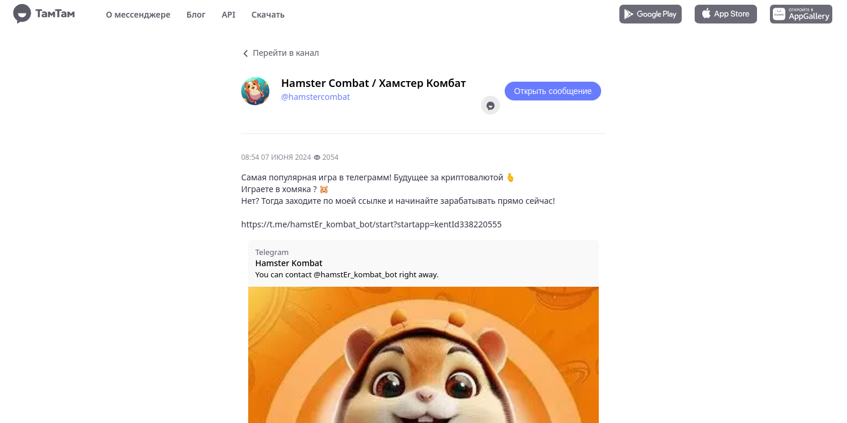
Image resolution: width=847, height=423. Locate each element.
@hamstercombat (315, 96)
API (228, 14)
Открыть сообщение (553, 91)
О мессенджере (138, 14)
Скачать (268, 14)
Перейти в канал (280, 52)
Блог (195, 14)
